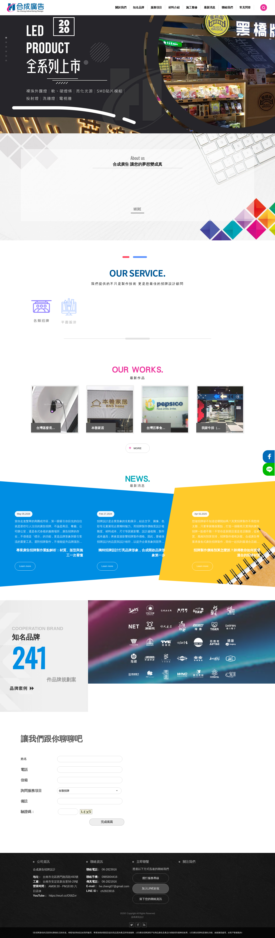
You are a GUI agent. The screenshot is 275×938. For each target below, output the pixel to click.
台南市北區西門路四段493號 (60, 876)
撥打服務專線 (150, 878)
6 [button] (6, 60)
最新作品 (137, 378)
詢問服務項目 (31, 790)
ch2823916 (107, 890)
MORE (138, 448)
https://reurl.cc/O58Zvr (62, 895)
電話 (24, 769)
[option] (137, 74)
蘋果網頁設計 (137, 917)
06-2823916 (109, 869)
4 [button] (6, 51)
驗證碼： (28, 811)
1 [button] (6, 37)
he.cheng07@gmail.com (114, 886)
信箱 (24, 780)
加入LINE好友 (150, 888)
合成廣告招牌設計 (44, 869)
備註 (24, 801)
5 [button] (6, 56)
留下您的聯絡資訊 (150, 898)
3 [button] (6, 47)
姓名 (24, 759)
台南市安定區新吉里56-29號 (60, 881)
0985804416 (109, 876)
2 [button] (6, 42)
